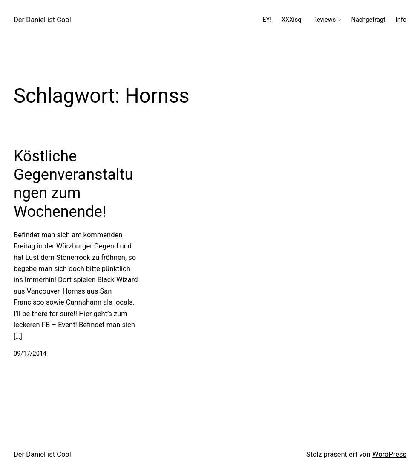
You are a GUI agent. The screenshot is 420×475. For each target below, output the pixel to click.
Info (401, 19)
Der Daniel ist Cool (42, 20)
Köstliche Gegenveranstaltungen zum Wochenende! (73, 184)
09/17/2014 (30, 353)
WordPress (389, 454)
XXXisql (292, 19)
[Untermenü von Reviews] (339, 20)
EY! (266, 19)
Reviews (324, 19)
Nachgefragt (368, 19)
